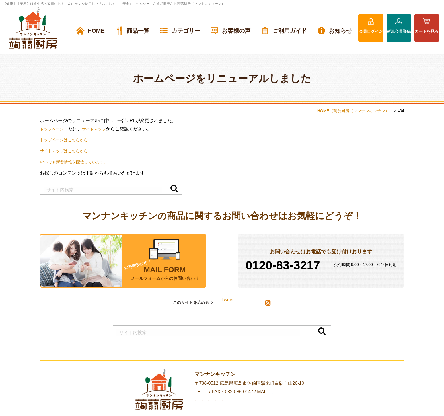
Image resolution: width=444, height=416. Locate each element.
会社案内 (180, 406)
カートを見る (427, 31)
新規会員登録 (399, 31)
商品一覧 (138, 31)
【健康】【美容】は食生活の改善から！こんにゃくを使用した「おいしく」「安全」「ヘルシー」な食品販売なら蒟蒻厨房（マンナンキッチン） (114, 4)
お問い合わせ (234, 406)
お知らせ (340, 31)
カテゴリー (186, 31)
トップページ (53, 128)
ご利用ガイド (290, 31)
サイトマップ (99, 128)
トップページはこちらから (67, 139)
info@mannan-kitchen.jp (299, 397)
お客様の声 (236, 31)
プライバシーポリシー (278, 406)
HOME (96, 31)
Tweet (227, 302)
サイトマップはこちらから (67, 150)
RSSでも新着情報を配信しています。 (79, 161)
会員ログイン (371, 31)
